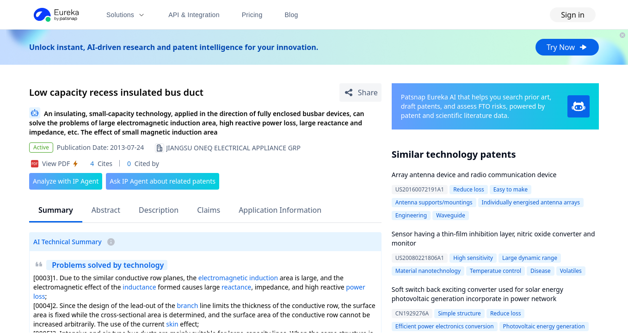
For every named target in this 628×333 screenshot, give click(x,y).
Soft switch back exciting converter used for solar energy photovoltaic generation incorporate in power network (477, 294)
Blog (291, 14)
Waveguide (450, 215)
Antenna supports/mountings (434, 202)
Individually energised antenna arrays (531, 202)
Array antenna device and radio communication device (474, 174)
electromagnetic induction (238, 277)
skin (172, 324)
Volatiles (571, 271)
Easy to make (510, 189)
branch (187, 305)
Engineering (411, 215)
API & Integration (194, 14)
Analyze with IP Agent (66, 181)
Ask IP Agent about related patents (162, 181)
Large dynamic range (529, 258)
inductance (139, 287)
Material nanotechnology (428, 271)
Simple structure (459, 313)
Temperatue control (495, 271)
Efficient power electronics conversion (444, 326)
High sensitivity (473, 258)
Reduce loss (468, 189)
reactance (236, 287)
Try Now (567, 47)
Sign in (573, 15)
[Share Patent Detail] (360, 92)
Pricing (252, 14)
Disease (540, 271)
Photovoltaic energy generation (544, 326)
